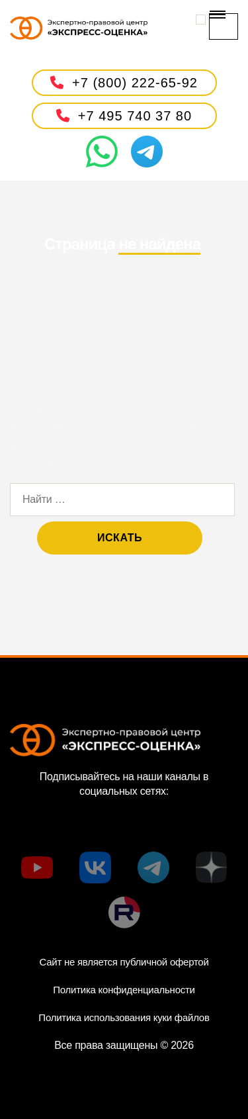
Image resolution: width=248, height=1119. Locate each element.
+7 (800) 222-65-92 (124, 82)
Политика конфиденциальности (123, 989)
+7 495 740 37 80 (124, 116)
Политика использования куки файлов (123, 1017)
